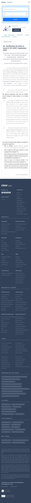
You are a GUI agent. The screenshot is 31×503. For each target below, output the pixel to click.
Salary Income (19, 300)
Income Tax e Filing (5, 224)
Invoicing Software (20, 262)
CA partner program (6, 256)
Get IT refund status (20, 360)
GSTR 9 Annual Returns (6, 302)
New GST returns (5, 246)
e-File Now (16, 30)
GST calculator (4, 352)
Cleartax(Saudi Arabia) (22, 213)
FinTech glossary (20, 206)
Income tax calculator (6, 343)
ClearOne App (19, 266)
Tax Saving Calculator (21, 358)
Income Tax (18, 226)
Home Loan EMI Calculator (22, 350)
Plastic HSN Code (20, 279)
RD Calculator (4, 358)
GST (2, 240)
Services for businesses (21, 264)
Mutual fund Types (5, 318)
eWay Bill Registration (21, 248)
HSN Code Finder (19, 273)
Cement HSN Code (20, 275)
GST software (4, 244)
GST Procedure (4, 298)
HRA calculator (4, 356)
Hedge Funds (4, 324)
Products (10, 2)
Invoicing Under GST (6, 306)
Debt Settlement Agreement (22, 330)
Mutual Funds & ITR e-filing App (8, 231)
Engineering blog (20, 202)
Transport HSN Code (20, 277)
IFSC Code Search (20, 347)
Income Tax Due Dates (21, 310)
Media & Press (20, 198)
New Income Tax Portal (21, 304)
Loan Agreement (19, 324)
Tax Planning (4, 226)
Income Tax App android (21, 224)
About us (19, 192)
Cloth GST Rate (19, 281)
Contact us (19, 194)
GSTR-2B (3, 308)
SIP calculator (4, 350)
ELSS (2, 320)
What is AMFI (4, 330)
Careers (18, 196)
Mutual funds (4, 233)
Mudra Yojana (19, 320)
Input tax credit (4, 250)
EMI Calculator (4, 345)
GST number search (20, 345)
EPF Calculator (19, 364)
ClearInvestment (5, 227)
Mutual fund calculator (6, 347)
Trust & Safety (20, 212)
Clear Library (19, 204)
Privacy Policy (4, 486)
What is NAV (4, 332)
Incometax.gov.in (19, 306)
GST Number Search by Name (22, 366)
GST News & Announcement (7, 300)
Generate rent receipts (21, 348)
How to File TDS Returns (21, 302)
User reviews (19, 200)
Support (3, 199)
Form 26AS (18, 296)
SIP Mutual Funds (5, 322)
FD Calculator (4, 360)
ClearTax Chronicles (21, 208)
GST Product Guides (21, 210)
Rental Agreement (20, 332)
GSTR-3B (3, 310)
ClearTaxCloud (4, 262)
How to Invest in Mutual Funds (8, 316)
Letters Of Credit (19, 334)
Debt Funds (4, 326)
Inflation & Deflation (20, 322)
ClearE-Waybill (19, 242)
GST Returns (4, 296)
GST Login (3, 242)
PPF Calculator (19, 343)
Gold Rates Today (5, 362)
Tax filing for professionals (7, 273)
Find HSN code (19, 356)
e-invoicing (3, 248)
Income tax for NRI (20, 229)
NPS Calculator (19, 352)
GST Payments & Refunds (7, 304)
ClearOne (18, 258)
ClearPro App (4, 264)
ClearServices (4, 229)
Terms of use (13, 486)
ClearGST (18, 240)
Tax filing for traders (5, 275)
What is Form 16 (19, 298)
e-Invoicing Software (20, 244)
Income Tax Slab (19, 294)
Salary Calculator (19, 362)
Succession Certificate (21, 326)
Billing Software (19, 260)
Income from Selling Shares (22, 308)
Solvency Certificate (20, 328)
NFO (2, 328)
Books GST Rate (19, 282)
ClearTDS (18, 246)
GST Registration (5, 294)
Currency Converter (5, 364)
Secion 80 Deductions (21, 227)
